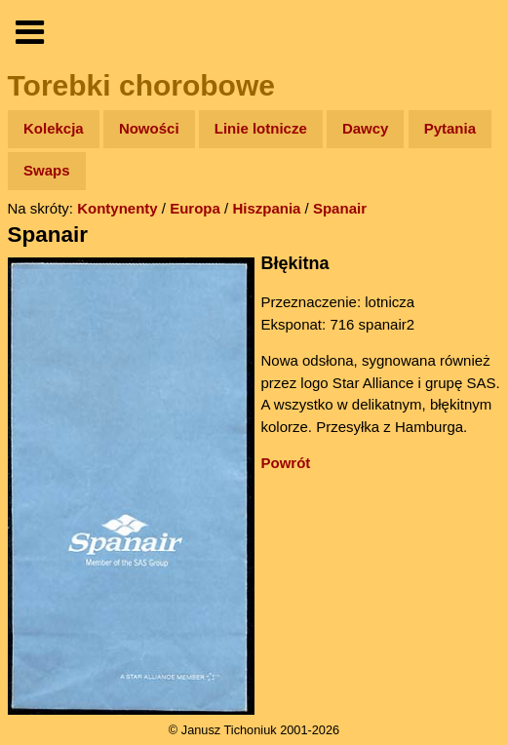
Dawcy (365, 128)
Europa (195, 208)
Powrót (286, 462)
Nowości (149, 128)
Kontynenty (117, 208)
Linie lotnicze (261, 128)
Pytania (450, 128)
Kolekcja (53, 128)
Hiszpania (266, 208)
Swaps (46, 170)
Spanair (340, 208)
